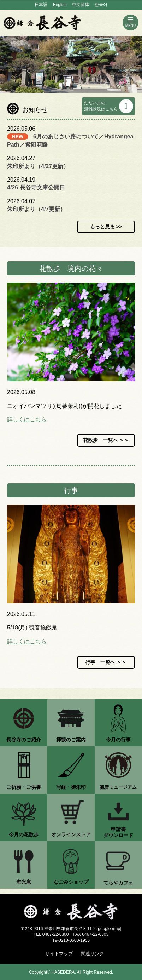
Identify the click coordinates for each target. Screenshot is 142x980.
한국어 (101, 4)
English (60, 4)
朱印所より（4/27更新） (38, 166)
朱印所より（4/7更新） (36, 209)
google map (109, 928)
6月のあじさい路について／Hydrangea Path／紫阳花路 (70, 140)
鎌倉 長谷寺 (42, 22)
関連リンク (92, 953)
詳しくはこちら (27, 419)
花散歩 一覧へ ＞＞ (106, 440)
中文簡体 (80, 4)
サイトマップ (59, 953)
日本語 (41, 4)
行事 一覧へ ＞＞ (105, 662)
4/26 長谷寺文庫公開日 (36, 187)
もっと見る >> (106, 226)
